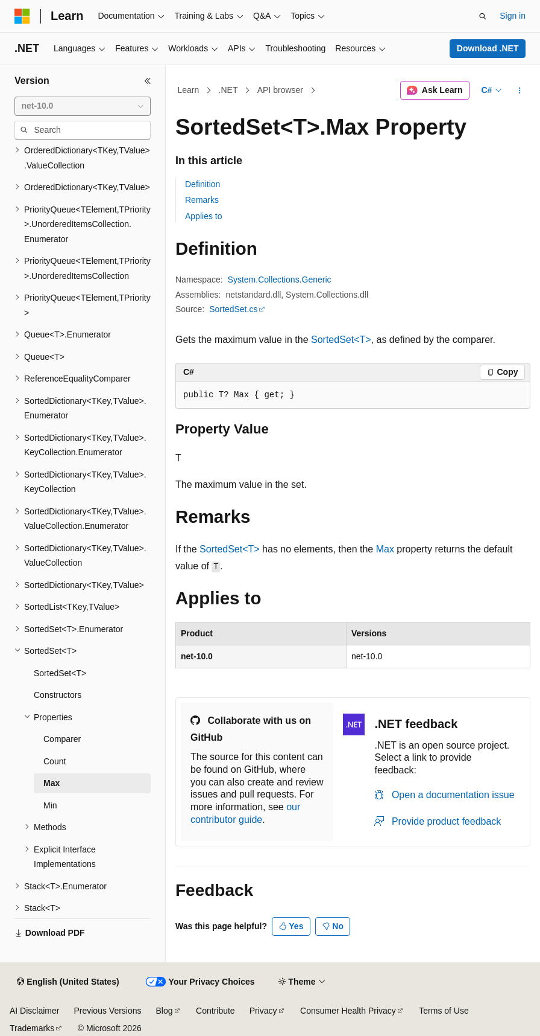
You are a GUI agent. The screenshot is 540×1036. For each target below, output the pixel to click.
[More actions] (519, 90)
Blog (164, 1010)
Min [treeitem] (50, 805)
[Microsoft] (22, 16)
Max (385, 549)
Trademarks (32, 1028)
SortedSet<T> (341, 339)
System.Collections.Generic (279, 279)
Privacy (263, 1010)
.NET (228, 90)
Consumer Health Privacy (348, 1010)
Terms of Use (443, 1010)
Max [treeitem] (51, 783)
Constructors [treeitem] (57, 695)
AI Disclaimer (34, 1010)
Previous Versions (107, 1010)
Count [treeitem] (54, 761)
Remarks (202, 200)
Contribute (215, 1010)
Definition (202, 184)
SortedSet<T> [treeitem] (60, 673)
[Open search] (483, 16)
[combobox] (82, 106)
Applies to (203, 216)
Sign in (513, 16)
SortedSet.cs (233, 309)
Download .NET (488, 48)
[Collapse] (147, 81)
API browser (280, 90)
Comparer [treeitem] (62, 739)
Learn (188, 90)
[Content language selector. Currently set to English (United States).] (68, 982)
